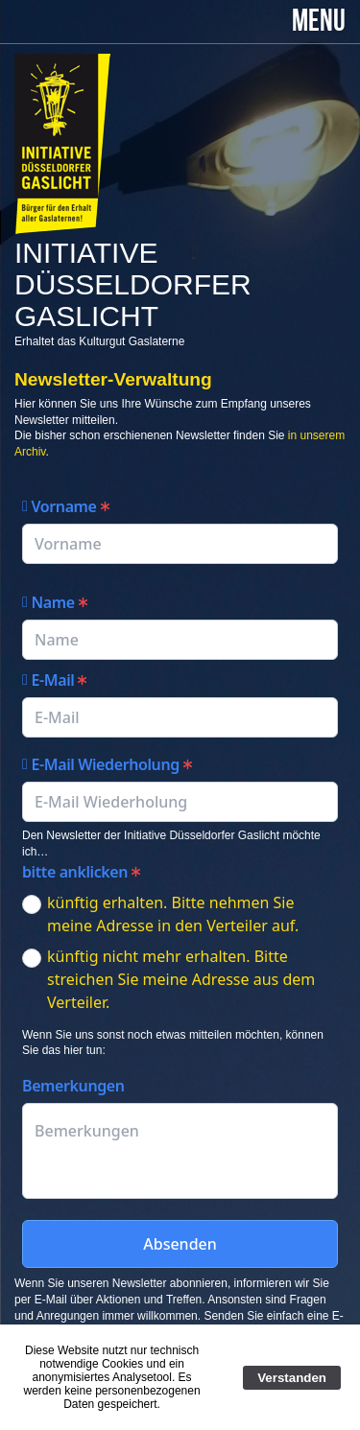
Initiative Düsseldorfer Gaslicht (133, 284)
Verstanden (291, 1378)
